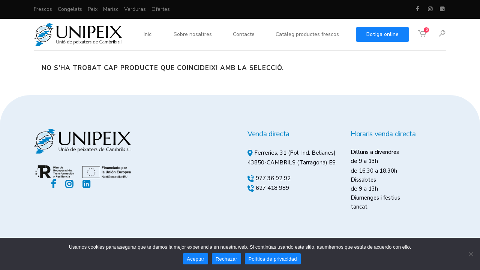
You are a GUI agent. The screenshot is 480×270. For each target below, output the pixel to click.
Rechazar (226, 259)
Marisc (110, 9)
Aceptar (195, 259)
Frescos (43, 9)
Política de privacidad (273, 259)
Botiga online (382, 34)
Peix (93, 9)
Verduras (135, 9)
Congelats (70, 9)
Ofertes (161, 9)
